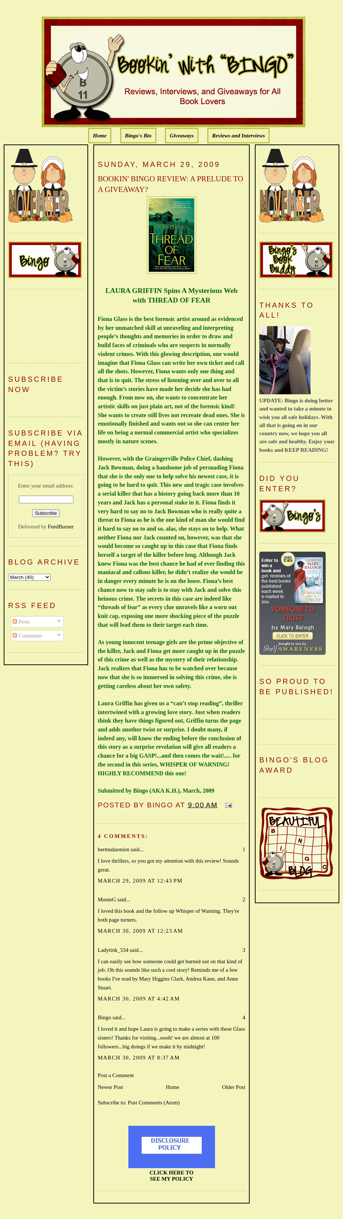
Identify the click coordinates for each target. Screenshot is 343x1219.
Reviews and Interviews (238, 136)
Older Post (233, 1087)
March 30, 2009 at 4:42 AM (139, 999)
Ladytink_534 (113, 950)
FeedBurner (61, 527)
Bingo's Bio (138, 136)
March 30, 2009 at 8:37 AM (139, 1058)
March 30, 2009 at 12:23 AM (140, 931)
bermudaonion (113, 849)
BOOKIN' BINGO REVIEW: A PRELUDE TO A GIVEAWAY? (170, 184)
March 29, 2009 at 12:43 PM (140, 881)
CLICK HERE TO (172, 1173)
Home (100, 136)
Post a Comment (116, 1075)
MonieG (107, 899)
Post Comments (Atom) (154, 1103)
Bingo (104, 1017)
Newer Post (110, 1087)
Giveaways (182, 136)
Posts (21, 622)
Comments (27, 636)
